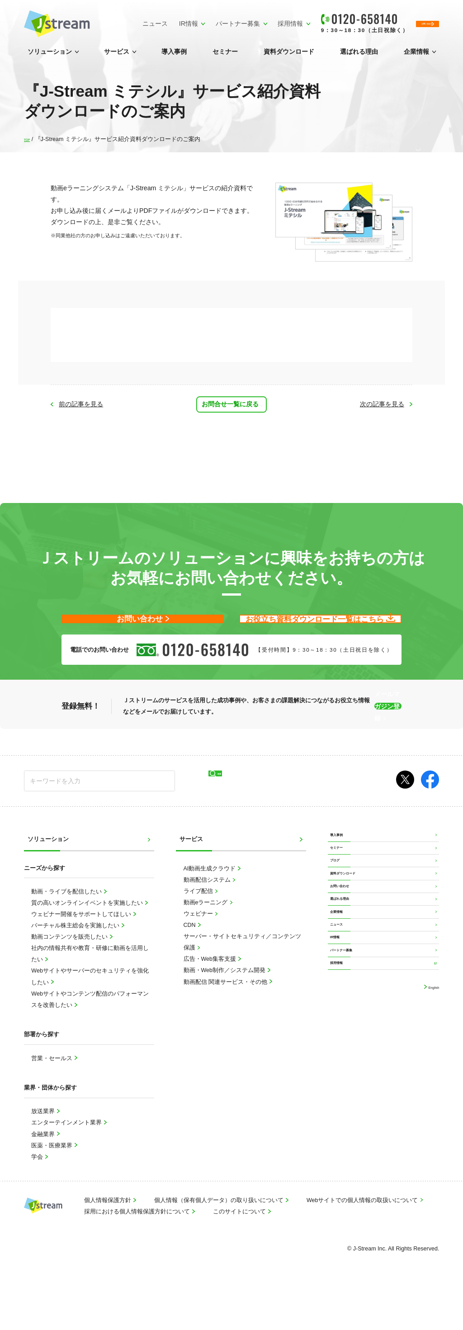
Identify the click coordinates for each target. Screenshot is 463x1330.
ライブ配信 (199, 931)
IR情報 (135, 20)
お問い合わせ (349, 965)
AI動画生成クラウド (210, 908)
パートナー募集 (184, 20)
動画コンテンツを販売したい (70, 976)
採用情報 (237, 20)
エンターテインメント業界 (67, 1162)
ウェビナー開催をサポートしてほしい (81, 954)
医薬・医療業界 (52, 1185)
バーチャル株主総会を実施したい (76, 965)
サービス (116, 57)
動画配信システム (208, 919)
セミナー (225, 57)
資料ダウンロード (289, 57)
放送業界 (43, 1151)
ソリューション (50, 57)
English (429, 1123)
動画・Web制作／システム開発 (225, 1010)
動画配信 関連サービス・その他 (226, 1021)
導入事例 (174, 57)
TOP (29, 139)
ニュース (99, 26)
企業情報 (416, 57)
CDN (191, 965)
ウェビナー (199, 953)
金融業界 (43, 1173)
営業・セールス (52, 1098)
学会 (37, 1196)
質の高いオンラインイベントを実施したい (87, 943)
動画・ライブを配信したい (67, 931)
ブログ (340, 922)
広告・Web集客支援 (211, 999)
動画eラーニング (206, 942)
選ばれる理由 (359, 57)
